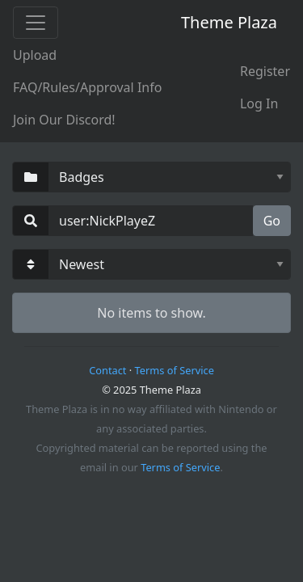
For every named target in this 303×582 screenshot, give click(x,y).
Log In (259, 103)
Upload (35, 55)
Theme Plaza (229, 22)
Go (271, 221)
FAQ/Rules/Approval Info (87, 87)
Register (265, 71)
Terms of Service (174, 370)
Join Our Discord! (64, 120)
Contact (107, 370)
